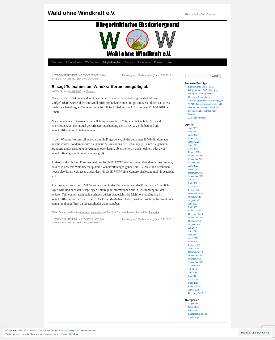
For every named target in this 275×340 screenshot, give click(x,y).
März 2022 (193, 169)
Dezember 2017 (195, 293)
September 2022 (195, 159)
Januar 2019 (193, 248)
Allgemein (84, 212)
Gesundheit (193, 307)
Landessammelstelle (197, 313)
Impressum (144, 62)
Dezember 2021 (195, 172)
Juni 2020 (192, 203)
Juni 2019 (192, 231)
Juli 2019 (192, 227)
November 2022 (195, 155)
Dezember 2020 (195, 193)
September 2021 (195, 176)
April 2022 (193, 166)
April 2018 (193, 279)
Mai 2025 (192, 131)
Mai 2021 (192, 183)
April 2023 (193, 148)
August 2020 (194, 200)
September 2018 (195, 262)
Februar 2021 (194, 190)
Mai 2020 (192, 207)
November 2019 (195, 217)
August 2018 (194, 265)
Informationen (74, 62)
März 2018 (193, 283)
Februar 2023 (194, 152)
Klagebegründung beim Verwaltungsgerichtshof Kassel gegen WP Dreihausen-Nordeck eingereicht (205, 100)
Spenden (129, 62)
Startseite (57, 62)
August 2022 (194, 162)
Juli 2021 (192, 179)
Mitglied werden (112, 62)
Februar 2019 (194, 245)
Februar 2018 (194, 286)
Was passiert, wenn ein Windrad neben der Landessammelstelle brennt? (203, 111)
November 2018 (195, 255)
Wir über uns (92, 62)
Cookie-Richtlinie (70, 334)
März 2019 (193, 241)
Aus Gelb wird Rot (197, 117)
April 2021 (193, 186)
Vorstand (90, 91)
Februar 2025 (194, 138)
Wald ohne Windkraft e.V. (82, 13)
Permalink (154, 212)
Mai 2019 (192, 234)
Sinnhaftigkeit (194, 317)
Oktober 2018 (194, 258)
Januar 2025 (193, 141)
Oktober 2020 (194, 197)
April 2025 (193, 135)
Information (96, 212)
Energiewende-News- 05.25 (201, 86)
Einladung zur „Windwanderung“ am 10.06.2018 (148, 75)
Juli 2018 (192, 269)
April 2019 (193, 238)
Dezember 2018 (195, 252)
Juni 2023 (192, 145)
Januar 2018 (193, 289)
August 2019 (194, 224)
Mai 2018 (192, 276)
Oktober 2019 (194, 221)
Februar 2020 (194, 210)
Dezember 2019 (195, 214)
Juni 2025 (192, 128)
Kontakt (158, 62)
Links (169, 62)
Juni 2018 (192, 272)
